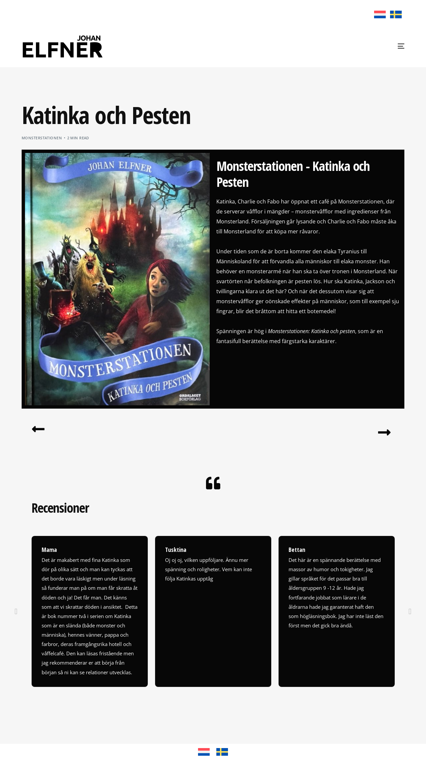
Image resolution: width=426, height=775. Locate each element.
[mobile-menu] (391, 46)
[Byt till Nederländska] (380, 14)
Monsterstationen (42, 137)
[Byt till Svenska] (395, 14)
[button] (16, 616)
